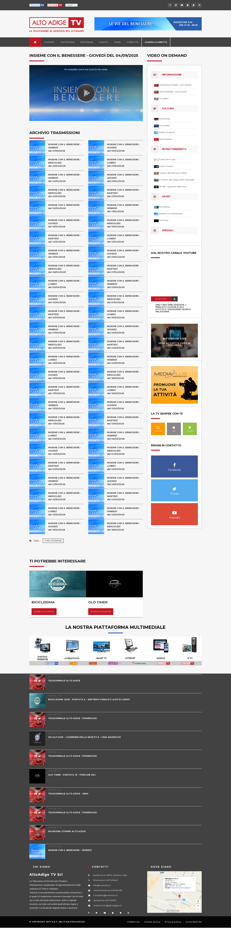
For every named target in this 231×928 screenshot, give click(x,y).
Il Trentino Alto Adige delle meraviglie (177, 180)
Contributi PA (194, 922)
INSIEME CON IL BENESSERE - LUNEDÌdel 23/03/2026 (66, 359)
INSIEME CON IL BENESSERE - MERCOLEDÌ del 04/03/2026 (124, 450)
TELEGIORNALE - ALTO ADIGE (173, 92)
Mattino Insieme (166, 132)
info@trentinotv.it (101, 885)
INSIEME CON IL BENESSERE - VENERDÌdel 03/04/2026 (124, 284)
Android (190, 427)
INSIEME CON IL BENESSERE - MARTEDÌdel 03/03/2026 (66, 465)
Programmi (86, 42)
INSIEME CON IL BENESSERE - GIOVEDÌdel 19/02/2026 (66, 526)
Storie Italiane (165, 139)
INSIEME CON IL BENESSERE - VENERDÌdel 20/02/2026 (124, 511)
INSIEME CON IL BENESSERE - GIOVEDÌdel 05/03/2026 (66, 450)
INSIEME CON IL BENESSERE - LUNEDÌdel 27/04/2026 (124, 162)
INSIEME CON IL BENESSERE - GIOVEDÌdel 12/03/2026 (124, 405)
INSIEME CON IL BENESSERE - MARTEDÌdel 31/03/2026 (66, 314)
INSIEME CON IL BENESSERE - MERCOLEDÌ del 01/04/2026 (124, 299)
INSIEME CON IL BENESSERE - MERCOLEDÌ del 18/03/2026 (124, 375)
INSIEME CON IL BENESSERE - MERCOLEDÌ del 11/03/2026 (66, 420)
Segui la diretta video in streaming (174, 344)
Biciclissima (164, 207)
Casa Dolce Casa (167, 159)
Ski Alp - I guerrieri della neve (173, 186)
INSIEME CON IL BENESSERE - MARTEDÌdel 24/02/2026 (124, 496)
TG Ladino (164, 98)
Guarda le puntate (44, 611)
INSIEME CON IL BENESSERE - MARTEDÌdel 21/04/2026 (124, 193)
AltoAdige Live (174, 338)
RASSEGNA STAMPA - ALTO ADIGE (175, 85)
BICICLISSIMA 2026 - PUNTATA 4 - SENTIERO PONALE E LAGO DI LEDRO (91, 699)
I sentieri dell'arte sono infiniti (173, 173)
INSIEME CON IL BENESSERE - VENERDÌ (71, 850)
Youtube (174, 511)
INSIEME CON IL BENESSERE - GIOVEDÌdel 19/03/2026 (66, 375)
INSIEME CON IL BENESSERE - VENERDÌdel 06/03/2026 (124, 435)
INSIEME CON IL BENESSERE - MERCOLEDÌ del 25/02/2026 (66, 496)
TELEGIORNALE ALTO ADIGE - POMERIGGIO (74, 718)
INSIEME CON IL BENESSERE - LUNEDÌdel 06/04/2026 (66, 284)
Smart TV (158, 427)
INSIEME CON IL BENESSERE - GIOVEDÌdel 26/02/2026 (124, 481)
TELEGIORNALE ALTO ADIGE (65, 680)
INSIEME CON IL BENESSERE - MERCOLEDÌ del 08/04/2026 (66, 268)
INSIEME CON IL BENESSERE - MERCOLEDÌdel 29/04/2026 (66, 162)
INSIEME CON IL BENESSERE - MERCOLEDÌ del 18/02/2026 (124, 526)
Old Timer (164, 220)
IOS (174, 427)
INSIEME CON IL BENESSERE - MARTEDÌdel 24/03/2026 (124, 344)
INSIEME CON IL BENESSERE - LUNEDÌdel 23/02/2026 (66, 511)
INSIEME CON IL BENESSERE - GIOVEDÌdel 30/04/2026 (124, 147)
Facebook (174, 463)
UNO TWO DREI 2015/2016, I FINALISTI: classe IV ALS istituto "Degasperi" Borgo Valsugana (173, 308)
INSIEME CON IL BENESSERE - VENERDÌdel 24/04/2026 (66, 177)
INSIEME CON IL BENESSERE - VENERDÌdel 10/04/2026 (66, 253)
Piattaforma (67, 42)
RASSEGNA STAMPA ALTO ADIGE (67, 831)
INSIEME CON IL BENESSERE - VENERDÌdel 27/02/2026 (66, 481)
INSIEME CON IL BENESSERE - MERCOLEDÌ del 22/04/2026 (66, 193)
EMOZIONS (164, 119)
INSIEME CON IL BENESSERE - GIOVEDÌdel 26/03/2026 (124, 329)
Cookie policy (152, 922)
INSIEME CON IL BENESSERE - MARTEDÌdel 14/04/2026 (66, 238)
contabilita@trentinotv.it (105, 895)
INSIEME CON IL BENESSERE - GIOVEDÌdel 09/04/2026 (124, 253)
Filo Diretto (164, 125)
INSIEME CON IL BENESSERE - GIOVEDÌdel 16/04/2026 (66, 223)
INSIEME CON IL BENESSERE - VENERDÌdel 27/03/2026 (66, 329)
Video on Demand (53, 541)
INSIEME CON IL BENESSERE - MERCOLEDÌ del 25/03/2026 (66, 344)
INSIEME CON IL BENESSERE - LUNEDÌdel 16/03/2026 (124, 390)
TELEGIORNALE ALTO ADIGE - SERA (69, 793)
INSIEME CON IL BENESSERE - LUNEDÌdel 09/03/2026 (66, 435)
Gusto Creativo (166, 166)
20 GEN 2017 (161, 299)
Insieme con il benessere (171, 213)
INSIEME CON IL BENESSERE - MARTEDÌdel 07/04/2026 (124, 268)
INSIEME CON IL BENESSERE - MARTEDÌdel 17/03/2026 (66, 390)
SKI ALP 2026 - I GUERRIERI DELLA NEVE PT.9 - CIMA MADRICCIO (87, 737)
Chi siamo (49, 42)
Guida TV (103, 42)
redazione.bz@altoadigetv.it (107, 905)
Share (117, 42)
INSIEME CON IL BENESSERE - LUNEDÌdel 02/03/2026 (124, 465)
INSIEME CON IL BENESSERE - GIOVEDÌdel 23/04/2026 (124, 177)
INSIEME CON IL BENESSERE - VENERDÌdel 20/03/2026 (124, 359)
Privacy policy (173, 922)
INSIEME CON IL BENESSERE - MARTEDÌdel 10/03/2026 (124, 420)
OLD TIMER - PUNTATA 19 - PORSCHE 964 (73, 774)
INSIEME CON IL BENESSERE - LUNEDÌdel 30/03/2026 (124, 314)
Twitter (174, 487)
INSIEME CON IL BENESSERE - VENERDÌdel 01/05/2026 (66, 147)
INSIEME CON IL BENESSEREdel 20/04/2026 (65, 207)
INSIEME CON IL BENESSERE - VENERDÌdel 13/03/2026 (66, 405)
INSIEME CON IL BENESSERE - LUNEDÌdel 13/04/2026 (124, 238)
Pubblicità (132, 42)
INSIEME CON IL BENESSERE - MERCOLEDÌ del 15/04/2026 (124, 223)
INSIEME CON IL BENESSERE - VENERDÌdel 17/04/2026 (124, 208)
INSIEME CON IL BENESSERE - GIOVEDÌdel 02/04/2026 (66, 299)
